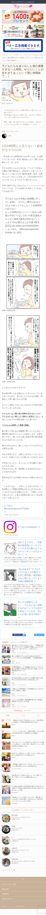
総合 (38, 715)
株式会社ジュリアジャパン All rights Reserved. (13, 906)
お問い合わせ (7, 899)
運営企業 (5, 889)
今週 (23, 715)
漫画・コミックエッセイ (23, 55)
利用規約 (5, 894)
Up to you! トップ (7, 55)
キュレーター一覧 (8, 870)
